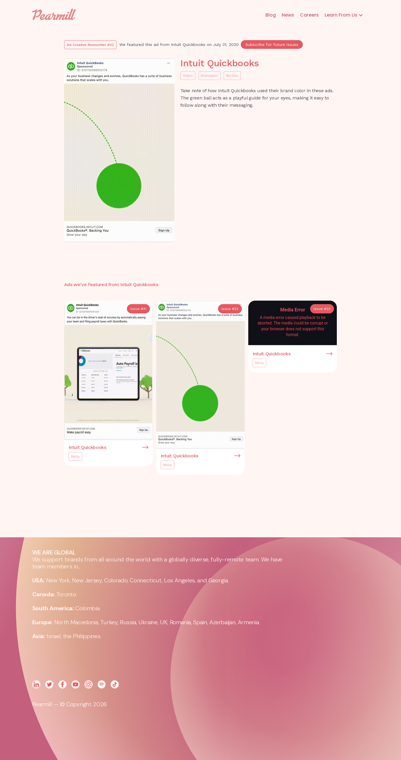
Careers (309, 15)
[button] (344, 15)
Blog (270, 15)
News (288, 15)
